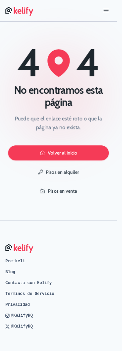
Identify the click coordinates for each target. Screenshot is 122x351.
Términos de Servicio (29, 294)
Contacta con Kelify (28, 283)
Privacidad (17, 304)
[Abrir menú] (106, 10)
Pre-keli (15, 261)
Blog (10, 272)
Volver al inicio (58, 153)
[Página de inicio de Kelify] (19, 10)
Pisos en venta (58, 191)
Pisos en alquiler (58, 172)
